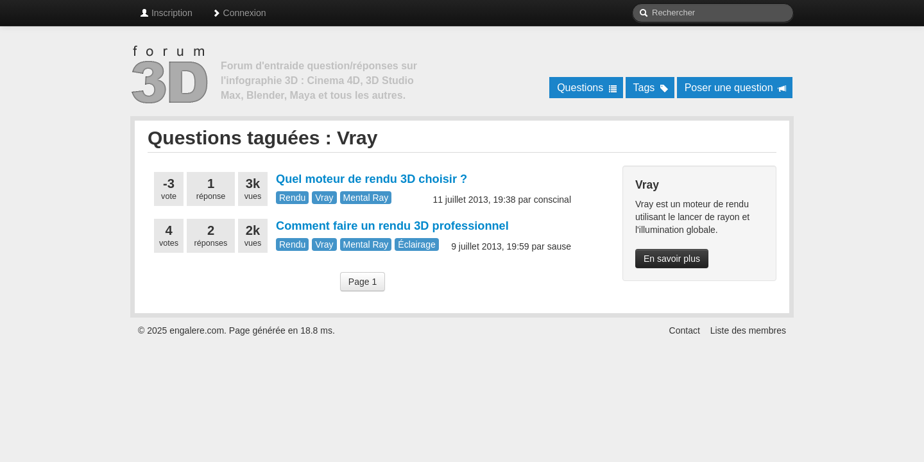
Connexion (239, 13)
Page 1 (362, 282)
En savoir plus (672, 258)
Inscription (166, 13)
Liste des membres (748, 330)
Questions (587, 87)
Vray (324, 198)
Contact (684, 330)
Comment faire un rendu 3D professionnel (392, 225)
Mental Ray (366, 198)
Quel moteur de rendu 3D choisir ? (371, 179)
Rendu (292, 198)
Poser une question (736, 87)
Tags (651, 87)
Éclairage (416, 244)
